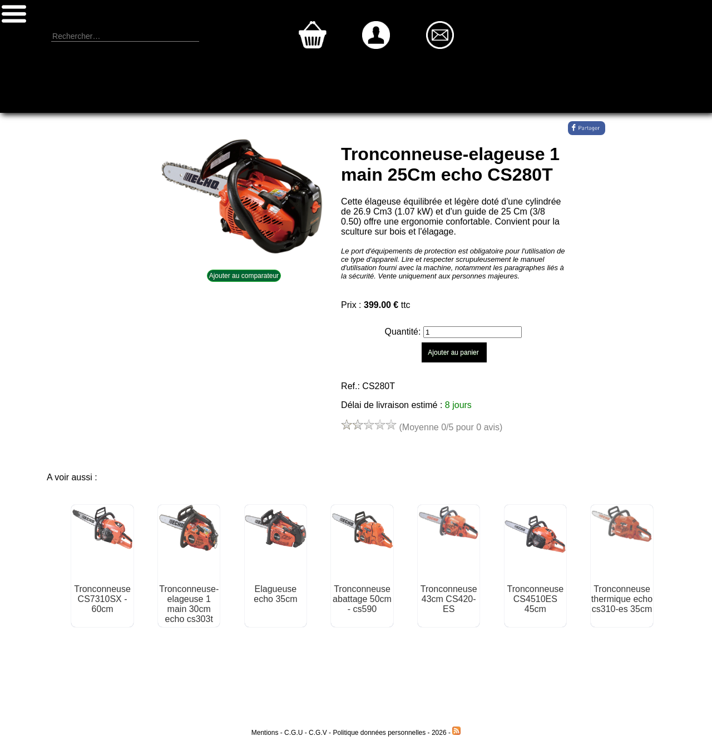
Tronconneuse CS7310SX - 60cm (102, 599)
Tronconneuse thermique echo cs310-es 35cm (621, 599)
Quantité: (404, 331)
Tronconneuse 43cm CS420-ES (449, 599)
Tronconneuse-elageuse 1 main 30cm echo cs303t (189, 604)
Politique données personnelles (380, 733)
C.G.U (294, 733)
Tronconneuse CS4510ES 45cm (535, 599)
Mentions (265, 733)
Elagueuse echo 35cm (275, 594)
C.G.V (318, 733)
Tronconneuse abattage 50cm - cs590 (362, 599)
